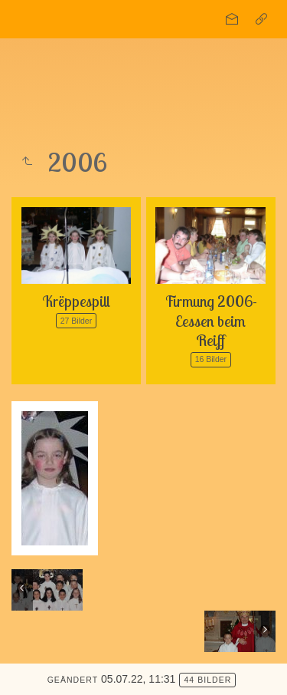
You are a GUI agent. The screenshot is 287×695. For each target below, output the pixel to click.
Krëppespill (76, 301)
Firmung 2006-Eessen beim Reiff (211, 321)
